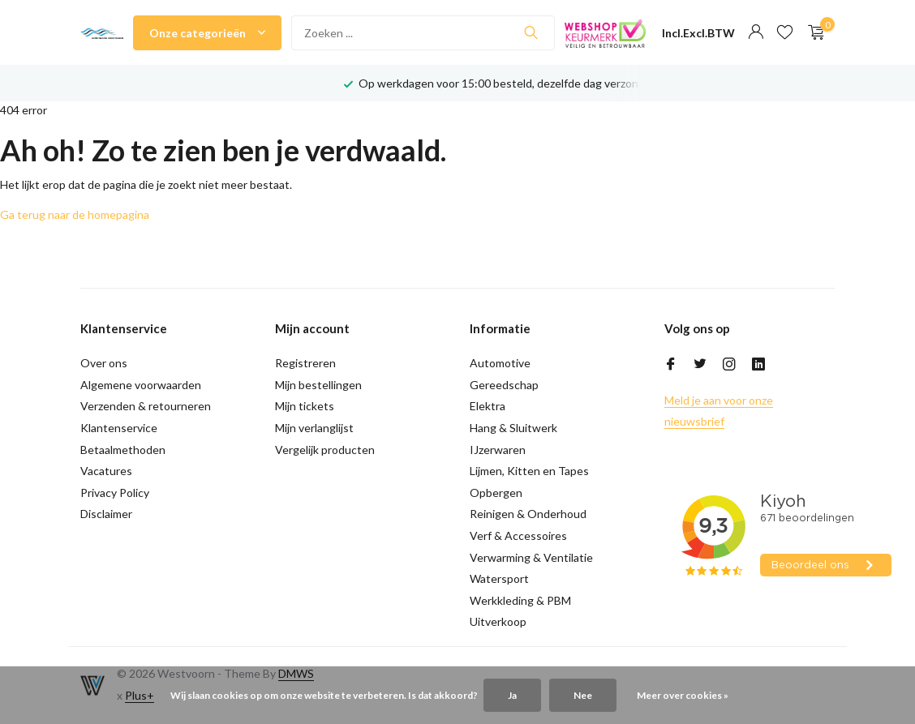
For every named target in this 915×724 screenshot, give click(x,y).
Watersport (499, 578)
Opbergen (496, 492)
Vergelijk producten (325, 449)
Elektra (487, 406)
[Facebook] (670, 365)
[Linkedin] (758, 365)
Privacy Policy (114, 492)
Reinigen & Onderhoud (528, 514)
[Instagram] (729, 365)
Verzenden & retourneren (145, 406)
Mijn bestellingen (318, 385)
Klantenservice (118, 428)
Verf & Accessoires (518, 535)
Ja (512, 695)
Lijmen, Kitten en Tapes (529, 471)
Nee (582, 695)
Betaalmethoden (122, 449)
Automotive (500, 363)
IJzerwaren (498, 449)
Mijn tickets (304, 406)
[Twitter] (700, 365)
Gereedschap (504, 385)
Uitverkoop (498, 621)
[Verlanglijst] (784, 32)
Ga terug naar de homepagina (74, 214)
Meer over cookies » (682, 695)
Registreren (305, 363)
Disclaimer (106, 514)
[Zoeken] (423, 32)
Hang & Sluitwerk (513, 428)
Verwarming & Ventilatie (531, 557)
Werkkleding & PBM (520, 600)
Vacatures (106, 471)
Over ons (103, 363)
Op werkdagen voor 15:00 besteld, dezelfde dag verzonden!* (513, 83)
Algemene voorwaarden (140, 385)
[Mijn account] (755, 32)
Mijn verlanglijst (314, 428)
